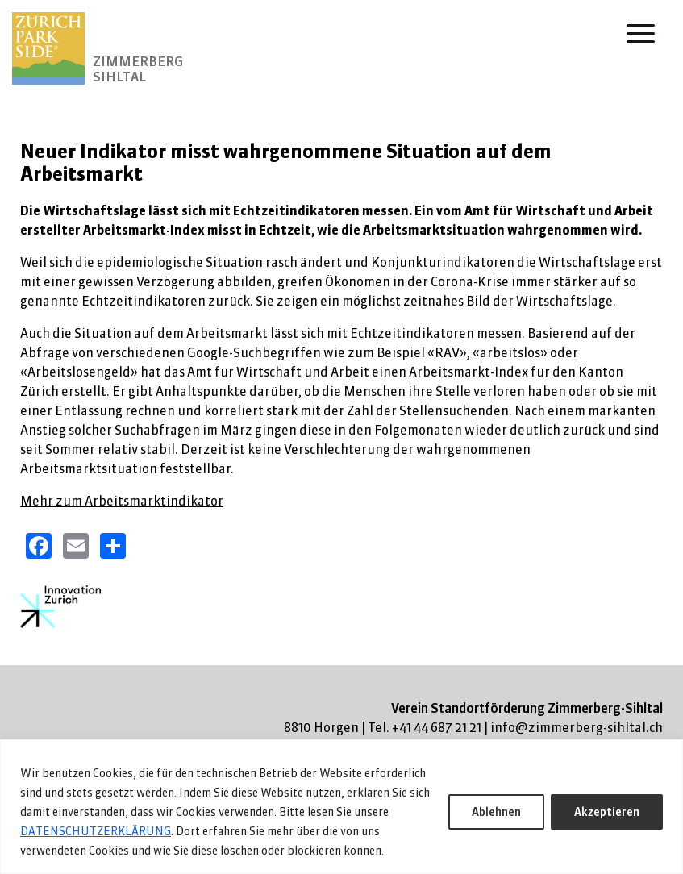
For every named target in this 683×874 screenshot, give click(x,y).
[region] (341, 806)
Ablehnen (496, 812)
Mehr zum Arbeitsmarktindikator (121, 501)
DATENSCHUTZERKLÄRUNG (95, 831)
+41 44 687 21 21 (436, 727)
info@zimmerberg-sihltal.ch (576, 727)
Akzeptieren (606, 812)
